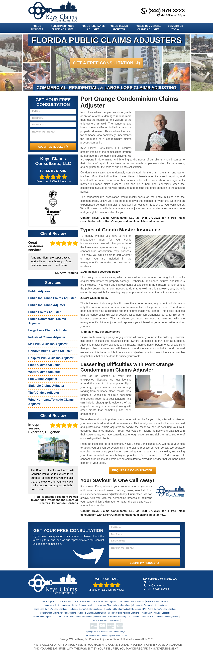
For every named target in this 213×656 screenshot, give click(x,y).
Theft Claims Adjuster (43, 392)
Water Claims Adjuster (44, 372)
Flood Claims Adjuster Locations (47, 617)
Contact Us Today (175, 28)
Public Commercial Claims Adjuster (148, 28)
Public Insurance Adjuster (93, 28)
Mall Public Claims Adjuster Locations (159, 609)
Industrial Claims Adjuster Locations (86, 609)
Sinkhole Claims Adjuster (46, 385)
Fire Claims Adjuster (42, 379)
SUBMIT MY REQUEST (53, 146)
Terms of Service (99, 620)
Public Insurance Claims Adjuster (62, 28)
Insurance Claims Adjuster (104, 601)
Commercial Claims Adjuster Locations (149, 605)
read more (61, 265)
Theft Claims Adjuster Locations (78, 617)
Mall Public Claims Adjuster (47, 344)
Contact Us (114, 620)
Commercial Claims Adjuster (131, 601)
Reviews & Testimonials (152, 617)
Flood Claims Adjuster (44, 365)
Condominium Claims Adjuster (50, 351)
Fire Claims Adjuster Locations (125, 613)
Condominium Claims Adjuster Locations (58, 613)
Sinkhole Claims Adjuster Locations (93, 613)
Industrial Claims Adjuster (46, 337)
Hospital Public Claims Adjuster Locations (122, 609)
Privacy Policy (171, 617)
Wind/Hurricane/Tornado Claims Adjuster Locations (116, 617)
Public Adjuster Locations (157, 601)
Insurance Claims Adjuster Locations (114, 605)
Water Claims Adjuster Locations (156, 613)
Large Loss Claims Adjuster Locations (50, 609)
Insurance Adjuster (82, 601)
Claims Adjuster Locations (83, 605)
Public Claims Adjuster (119, 28)
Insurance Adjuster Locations (57, 605)
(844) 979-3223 (163, 10)
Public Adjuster (37, 28)
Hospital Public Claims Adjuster (50, 358)
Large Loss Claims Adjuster (48, 330)
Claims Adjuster (64, 601)
